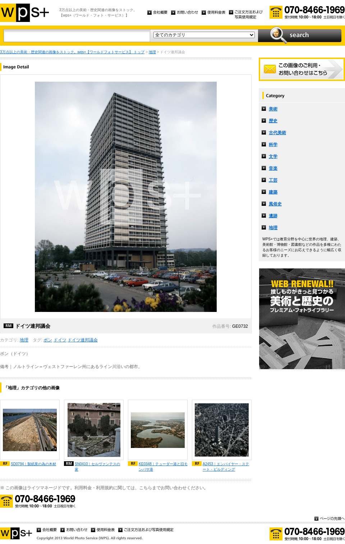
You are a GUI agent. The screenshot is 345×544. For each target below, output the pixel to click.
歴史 (273, 120)
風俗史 (275, 204)
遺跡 (273, 215)
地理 (152, 52)
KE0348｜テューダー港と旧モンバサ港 (163, 466)
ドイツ (60, 340)
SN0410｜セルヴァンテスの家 (97, 466)
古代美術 (277, 132)
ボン (47, 340)
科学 (273, 144)
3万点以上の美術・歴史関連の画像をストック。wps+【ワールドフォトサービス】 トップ (72, 52)
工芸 (273, 180)
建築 (273, 192)
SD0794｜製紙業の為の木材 (33, 464)
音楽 (273, 168)
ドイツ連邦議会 (83, 340)
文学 (273, 156)
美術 (273, 109)
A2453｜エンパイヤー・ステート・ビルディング (226, 466)
